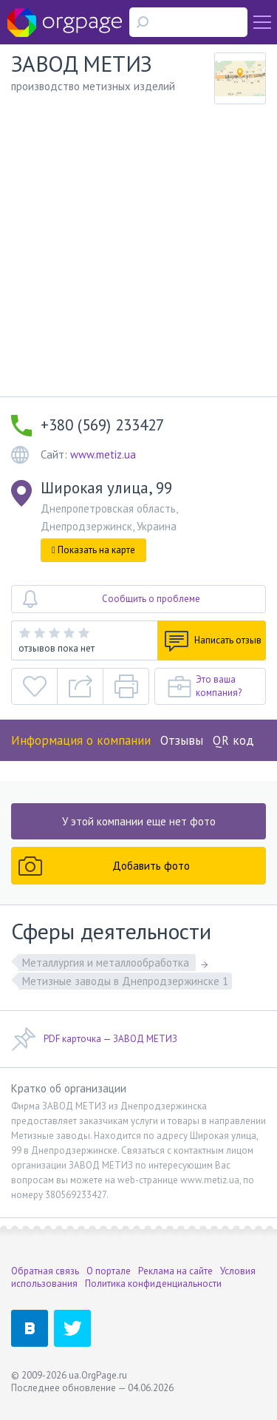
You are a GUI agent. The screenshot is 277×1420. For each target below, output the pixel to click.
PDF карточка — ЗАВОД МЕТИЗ (94, 1039)
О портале (108, 1271)
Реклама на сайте (175, 1271)
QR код (233, 740)
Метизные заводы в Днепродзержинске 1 (125, 981)
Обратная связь (45, 1271)
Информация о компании (81, 740)
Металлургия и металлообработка (107, 963)
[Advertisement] (138, 250)
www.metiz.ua (103, 454)
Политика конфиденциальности (153, 1283)
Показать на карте (93, 550)
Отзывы (181, 740)
